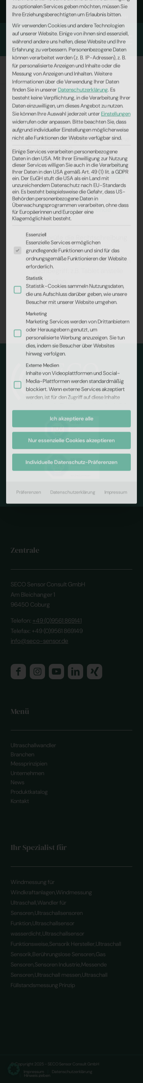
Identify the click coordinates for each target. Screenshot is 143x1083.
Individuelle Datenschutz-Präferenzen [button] (71, 309)
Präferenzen (28, 339)
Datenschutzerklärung (72, 339)
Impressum (115, 339)
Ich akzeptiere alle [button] (71, 265)
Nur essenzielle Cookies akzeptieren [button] (71, 287)
